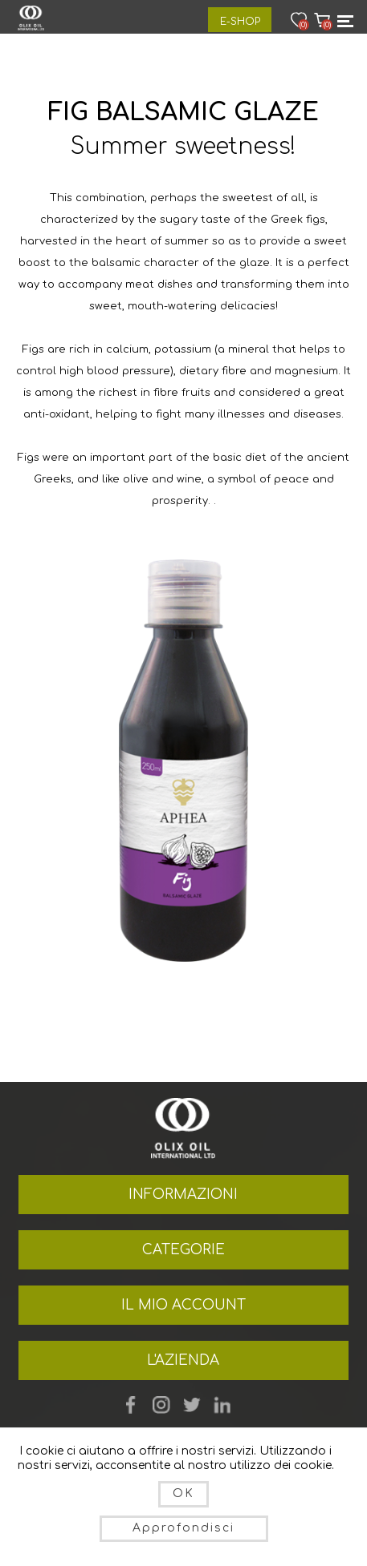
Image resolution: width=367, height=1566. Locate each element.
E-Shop (240, 21)
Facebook (131, 1405)
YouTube (161, 1405)
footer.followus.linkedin (222, 1405)
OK (183, 1493)
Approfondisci (183, 1528)
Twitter (192, 1405)
